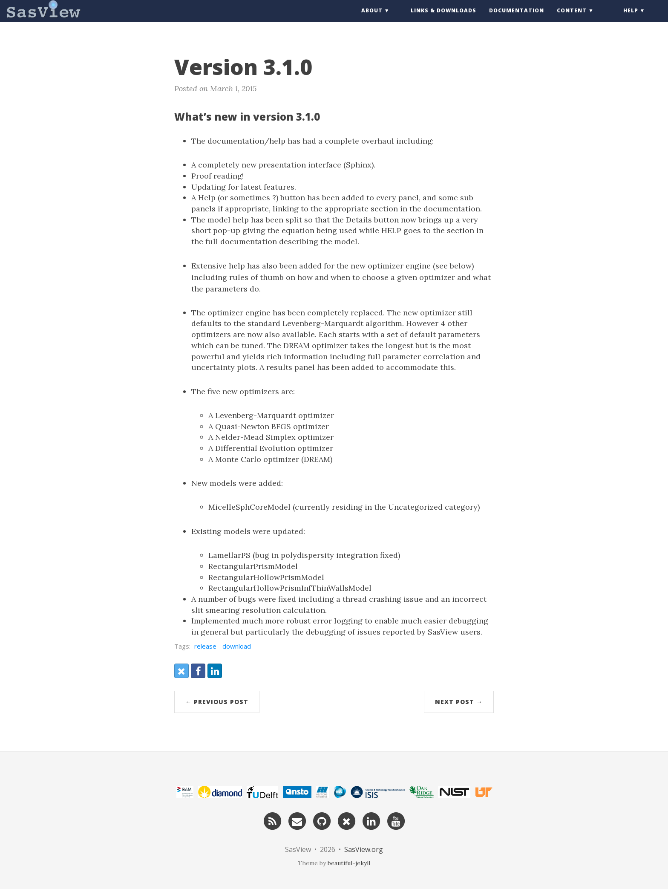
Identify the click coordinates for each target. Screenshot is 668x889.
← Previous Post (216, 702)
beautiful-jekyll (349, 863)
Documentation (516, 19)
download (236, 646)
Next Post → (459, 702)
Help (630, 19)
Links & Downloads (443, 19)
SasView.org (363, 849)
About (372, 19)
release (205, 646)
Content (572, 19)
